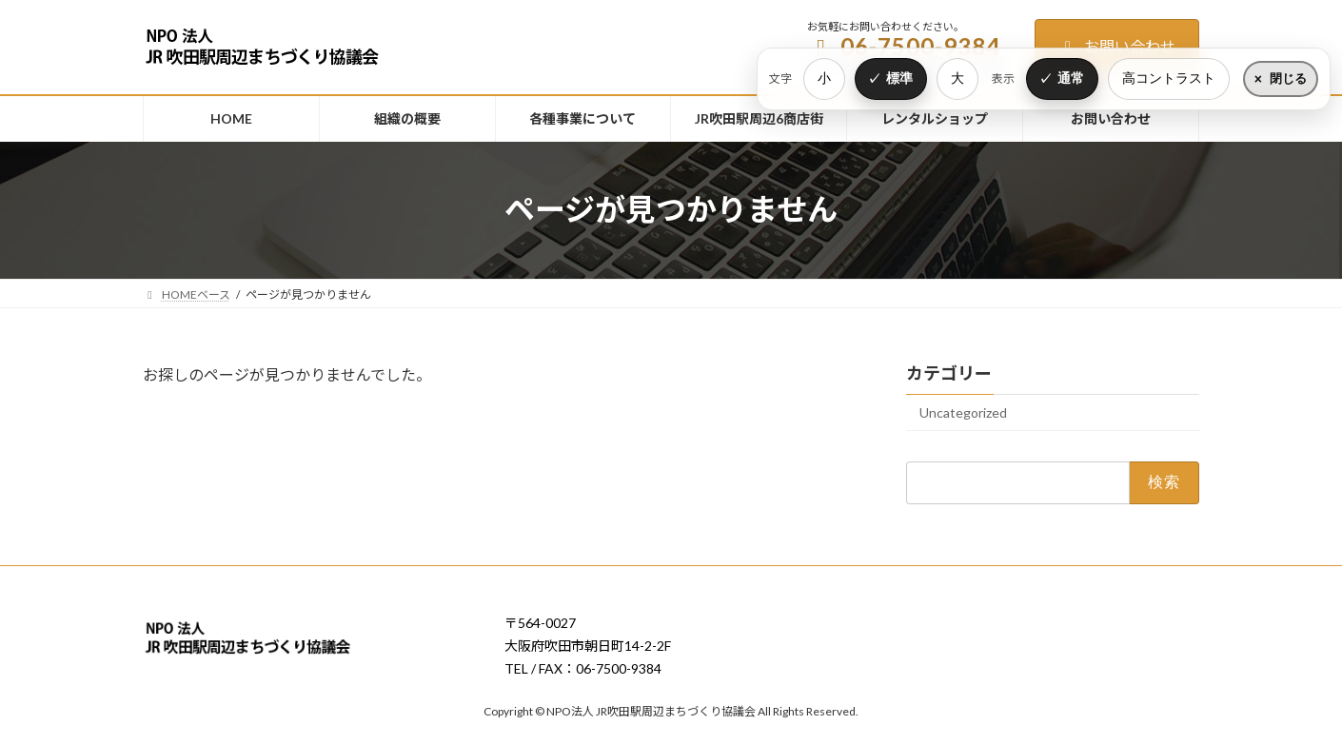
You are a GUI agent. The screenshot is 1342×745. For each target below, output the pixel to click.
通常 (1070, 78)
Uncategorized (963, 412)
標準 (899, 78)
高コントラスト (1168, 78)
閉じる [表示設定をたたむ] (1288, 78)
